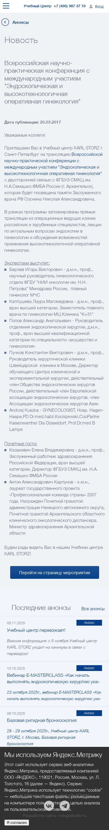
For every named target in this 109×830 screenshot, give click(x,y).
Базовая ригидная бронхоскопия (41, 720)
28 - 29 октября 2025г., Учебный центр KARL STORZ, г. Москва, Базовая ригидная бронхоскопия (48, 737)
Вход (99, 6)
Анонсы (20, 22)
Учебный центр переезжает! (36, 630)
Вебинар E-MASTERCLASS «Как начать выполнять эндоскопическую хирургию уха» (53, 678)
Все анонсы (93, 608)
